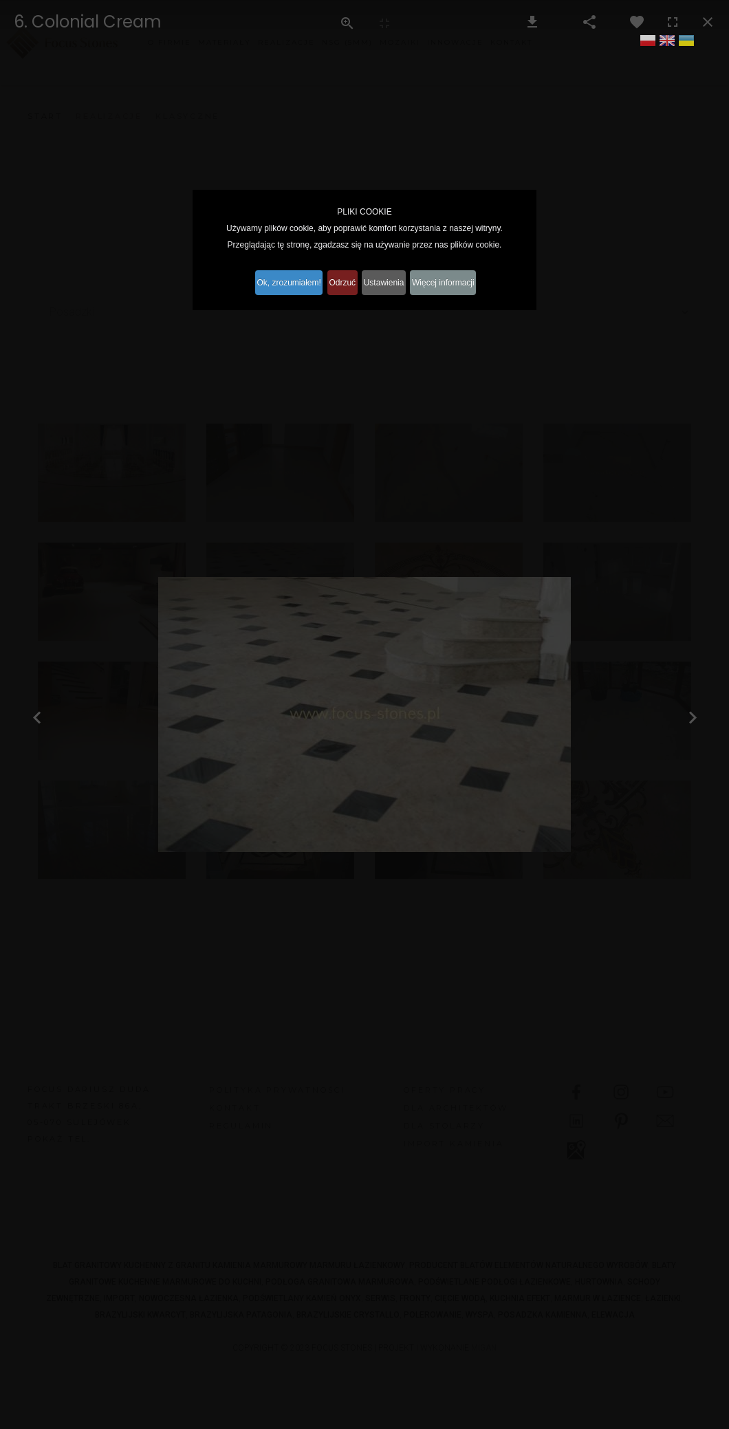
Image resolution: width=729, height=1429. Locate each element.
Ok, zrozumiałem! (273, 281)
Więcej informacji (464, 281)
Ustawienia (392, 281)
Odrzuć (338, 281)
